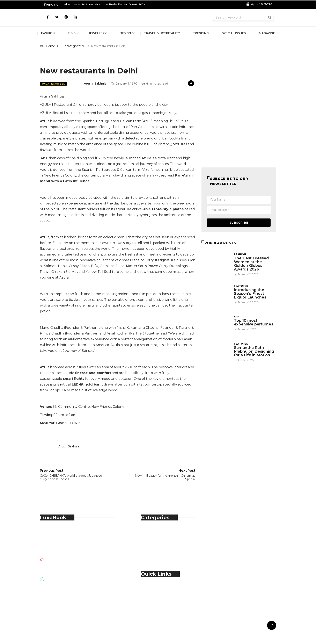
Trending (203, 33)
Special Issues (236, 33)
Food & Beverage (163, 540)
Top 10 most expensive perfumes (253, 322)
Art (236, 316)
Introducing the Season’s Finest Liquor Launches (250, 294)
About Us (156, 587)
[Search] (269, 17)
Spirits (154, 549)
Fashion (50, 33)
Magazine (267, 33)
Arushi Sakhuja (95, 83)
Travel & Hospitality (164, 33)
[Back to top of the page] (271, 625)
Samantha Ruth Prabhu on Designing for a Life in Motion (254, 351)
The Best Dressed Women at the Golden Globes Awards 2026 (251, 264)
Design (127, 33)
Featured (241, 286)
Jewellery (100, 33)
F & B (74, 33)
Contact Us (158, 592)
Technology (159, 553)
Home (50, 46)
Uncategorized (73, 46)
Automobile (159, 531)
